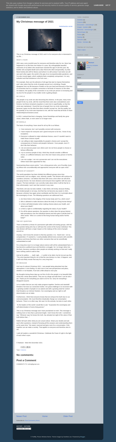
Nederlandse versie (66, 26)
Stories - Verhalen (82, 42)
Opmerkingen (81, 32)
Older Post (68, 416)
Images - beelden (82, 27)
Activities (80, 20)
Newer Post (21, 416)
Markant (91, 62)
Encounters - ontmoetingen (85, 25)
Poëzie (79, 34)
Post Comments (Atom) (32, 420)
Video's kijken (81, 50)
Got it (107, 5)
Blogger (82, 437)
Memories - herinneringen (85, 29)
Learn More (98, 5)
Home (45, 416)
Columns (23, 350)
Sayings (79, 37)
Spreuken (80, 39)
